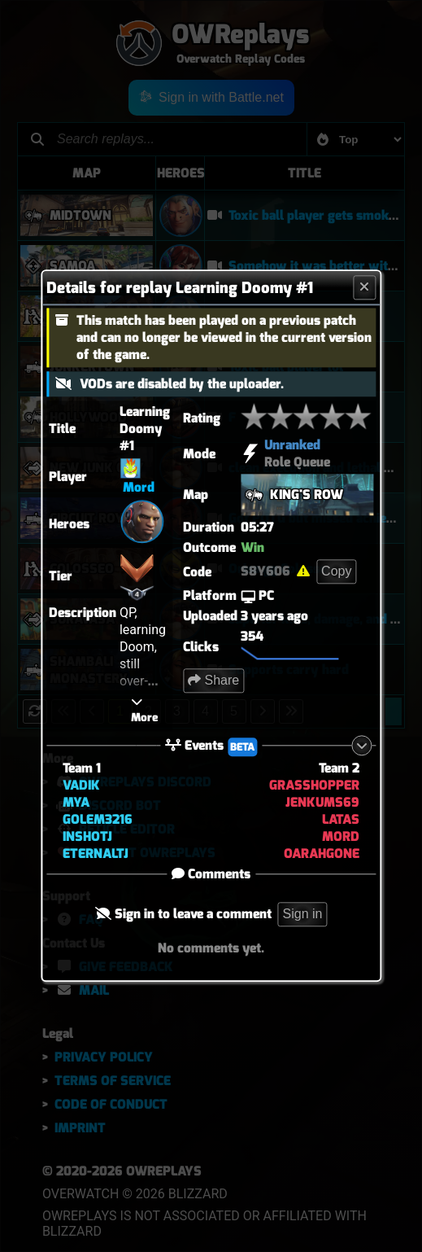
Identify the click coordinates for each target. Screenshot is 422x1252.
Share (213, 680)
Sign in (303, 914)
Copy (336, 571)
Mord (138, 487)
